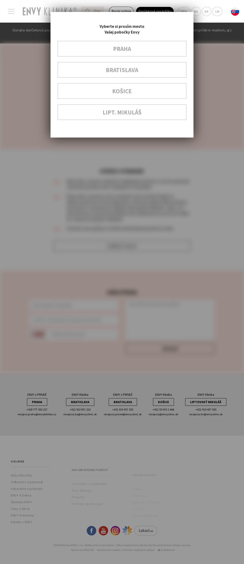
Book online (121, 11)
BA (196, 11)
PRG (184, 11)
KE (206, 11)
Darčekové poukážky (154, 11)
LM (217, 11)
